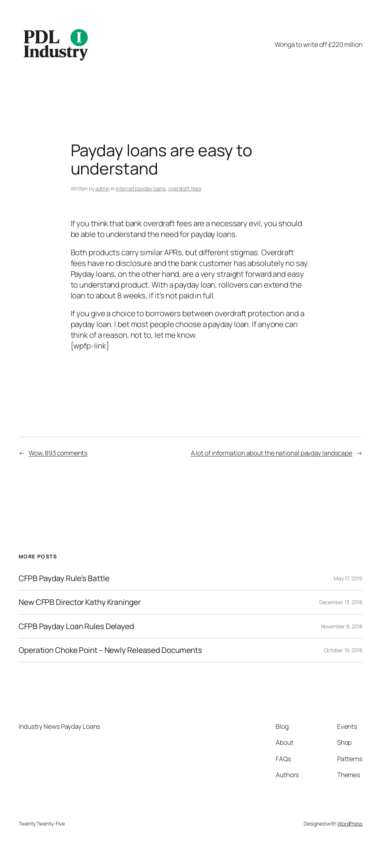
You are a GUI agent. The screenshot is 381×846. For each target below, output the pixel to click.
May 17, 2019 (348, 578)
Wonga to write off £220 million (318, 44)
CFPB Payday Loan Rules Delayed (76, 626)
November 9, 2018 (341, 626)
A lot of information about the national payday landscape (271, 452)
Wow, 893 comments (58, 452)
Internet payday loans (141, 188)
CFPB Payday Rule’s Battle (64, 578)
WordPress (349, 823)
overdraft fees (184, 188)
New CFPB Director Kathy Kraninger (80, 602)
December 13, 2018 (340, 602)
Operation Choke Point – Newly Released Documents (110, 650)
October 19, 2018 (343, 650)
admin (102, 188)
